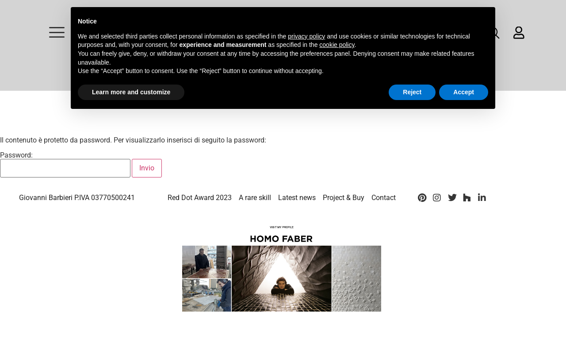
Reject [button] (412, 92)
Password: (65, 164)
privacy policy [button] (306, 36)
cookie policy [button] (336, 44)
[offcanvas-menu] (57, 32)
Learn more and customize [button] (131, 92)
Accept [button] (463, 92)
